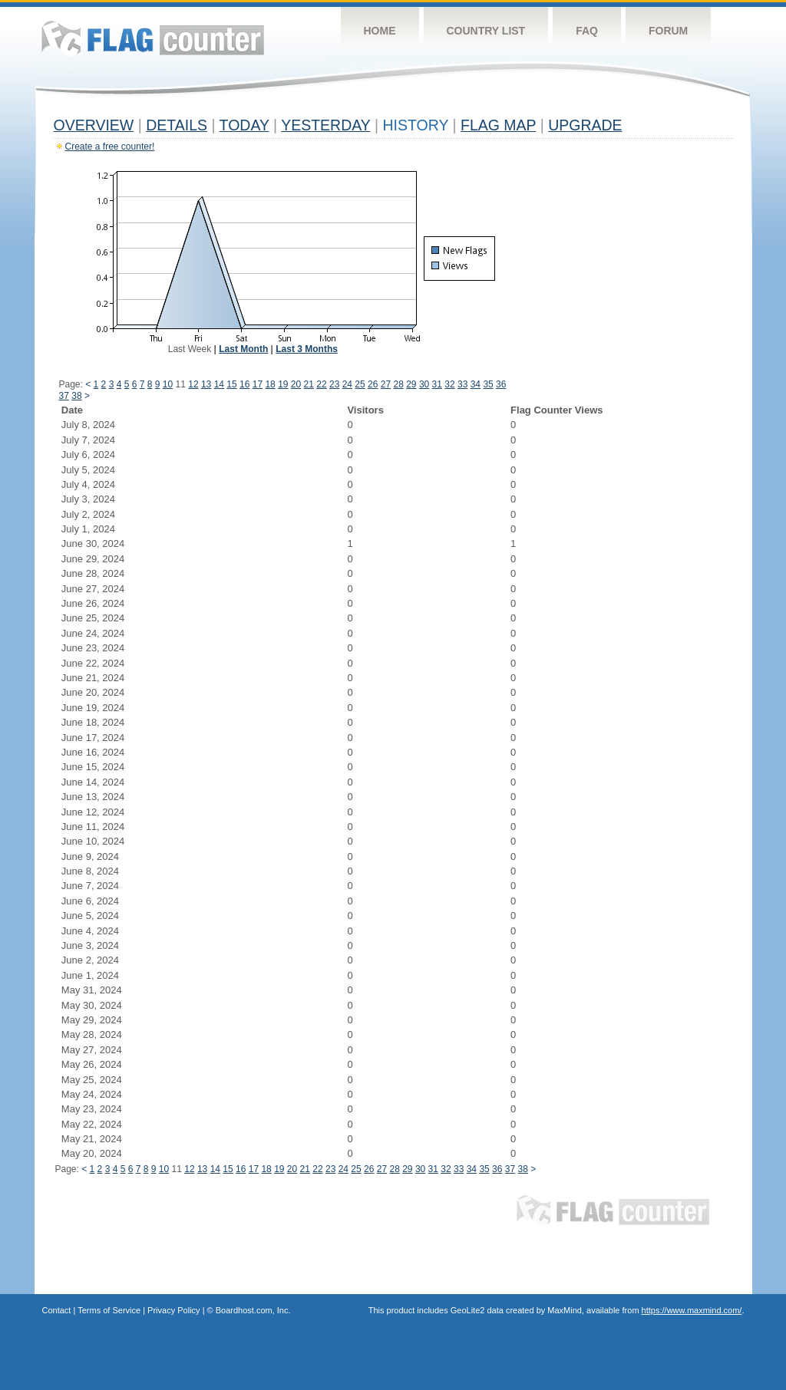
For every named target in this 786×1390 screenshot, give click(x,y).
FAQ (587, 31)
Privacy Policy (173, 1310)
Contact (56, 1310)
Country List (486, 31)
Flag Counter (152, 38)
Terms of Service (109, 1310)
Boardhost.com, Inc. (253, 1310)
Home (380, 31)
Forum (668, 31)
